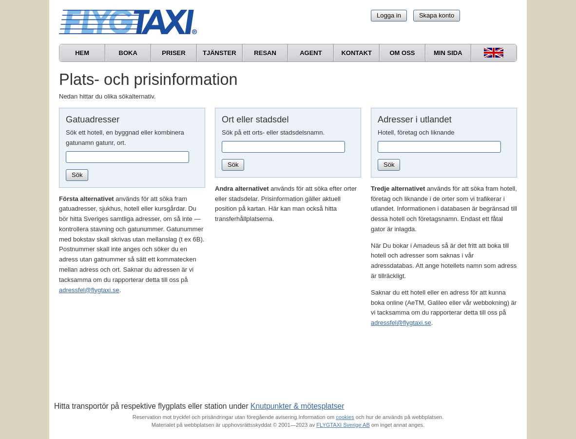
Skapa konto (436, 15)
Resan (265, 53)
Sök (77, 175)
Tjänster (219, 53)
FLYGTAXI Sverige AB (343, 425)
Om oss (402, 53)
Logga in (389, 15)
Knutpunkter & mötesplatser (297, 406)
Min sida (448, 53)
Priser (173, 53)
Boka (128, 53)
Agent (311, 53)
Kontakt (356, 53)
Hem (82, 53)
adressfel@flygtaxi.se (89, 290)
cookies (345, 417)
